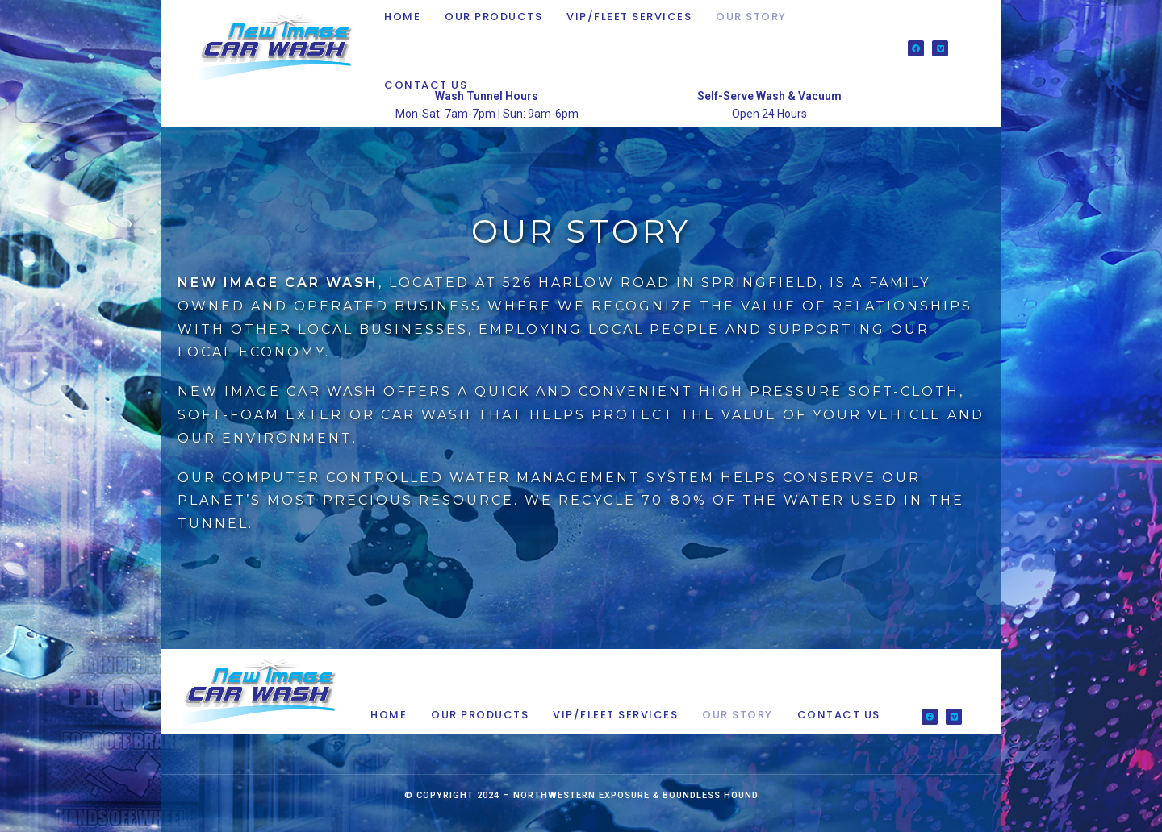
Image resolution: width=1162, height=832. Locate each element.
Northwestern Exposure (581, 795)
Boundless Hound (711, 795)
